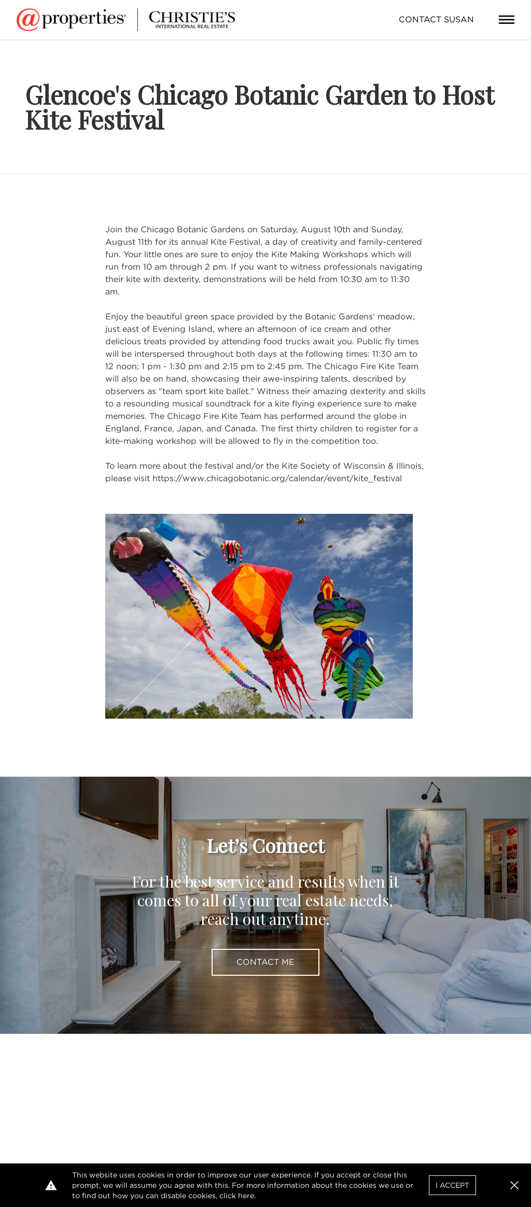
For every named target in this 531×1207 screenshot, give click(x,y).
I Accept (452, 1185)
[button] (514, 1185)
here (246, 1195)
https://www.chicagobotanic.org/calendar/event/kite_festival (277, 478)
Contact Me (265, 962)
